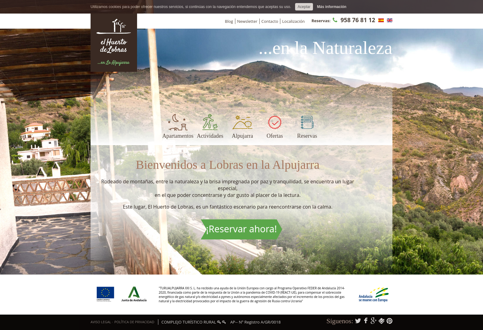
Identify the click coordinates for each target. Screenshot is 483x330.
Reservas (307, 136)
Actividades (210, 136)
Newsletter (247, 21)
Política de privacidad (134, 322)
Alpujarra (242, 136)
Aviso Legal (101, 322)
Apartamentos (177, 136)
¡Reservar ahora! (241, 228)
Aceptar (304, 7)
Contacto (270, 21)
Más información (331, 7)
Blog (229, 21)
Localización (293, 21)
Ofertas (275, 136)
